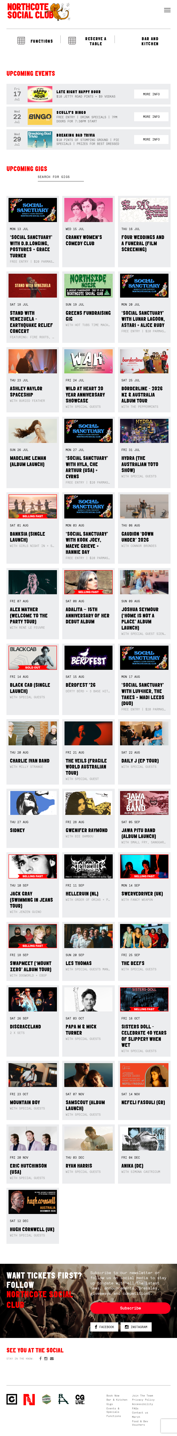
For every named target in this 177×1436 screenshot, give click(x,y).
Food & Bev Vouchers (140, 1423)
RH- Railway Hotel (63, 1399)
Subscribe (130, 1308)
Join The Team (142, 1395)
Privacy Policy (143, 1399)
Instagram (136, 1327)
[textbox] (61, 177)
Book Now (112, 1395)
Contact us (140, 1412)
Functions (113, 1416)
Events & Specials (112, 1410)
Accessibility (142, 1404)
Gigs (109, 1404)
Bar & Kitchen (116, 1399)
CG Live (80, 1399)
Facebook (104, 1327)
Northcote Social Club (38, 11)
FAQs (135, 1408)
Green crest (46, 1399)
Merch (136, 1417)
